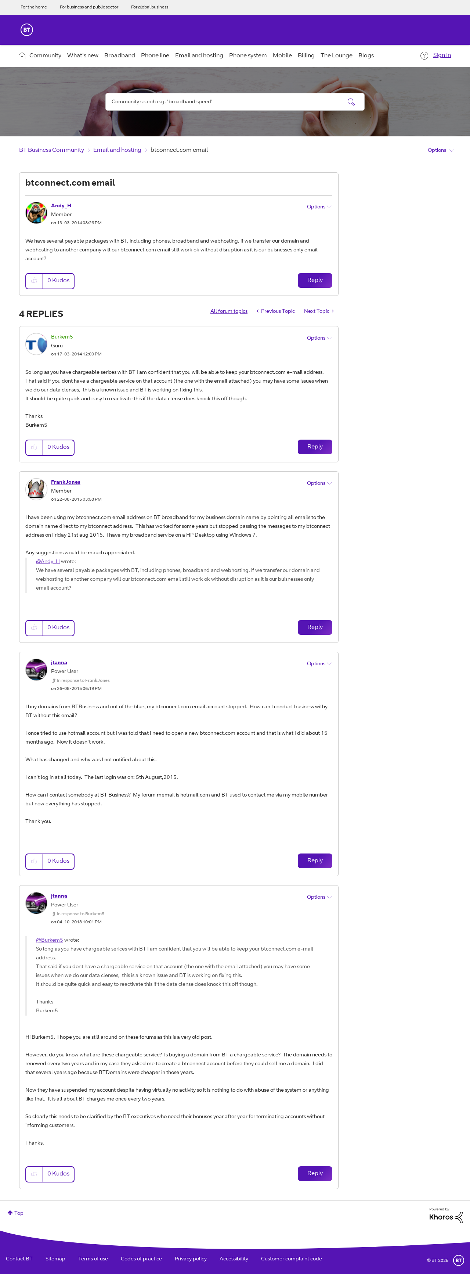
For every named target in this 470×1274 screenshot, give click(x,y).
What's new (82, 56)
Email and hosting (199, 56)
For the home (34, 7)
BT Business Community (51, 150)
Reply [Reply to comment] (315, 447)
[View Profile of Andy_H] (61, 206)
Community (45, 56)
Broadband (119, 56)
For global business (149, 7)
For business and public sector (89, 7)
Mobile (282, 56)
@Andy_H (48, 562)
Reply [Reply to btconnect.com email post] (315, 280)
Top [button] (19, 1213)
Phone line (155, 56)
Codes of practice (141, 1259)
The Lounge (336, 56)
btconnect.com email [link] (179, 150)
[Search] (235, 102)
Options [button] (437, 150)
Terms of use (93, 1259)
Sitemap (55, 1259)
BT (458, 1260)
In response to (83, 681)
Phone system (248, 56)
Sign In (442, 55)
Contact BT (19, 1259)
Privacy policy (191, 1259)
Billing (306, 56)
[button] (34, 281)
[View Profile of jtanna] (59, 663)
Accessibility (234, 1259)
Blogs (366, 56)
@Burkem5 (49, 940)
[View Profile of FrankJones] (65, 482)
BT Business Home (27, 30)
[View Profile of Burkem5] (62, 337)
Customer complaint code (291, 1259)
